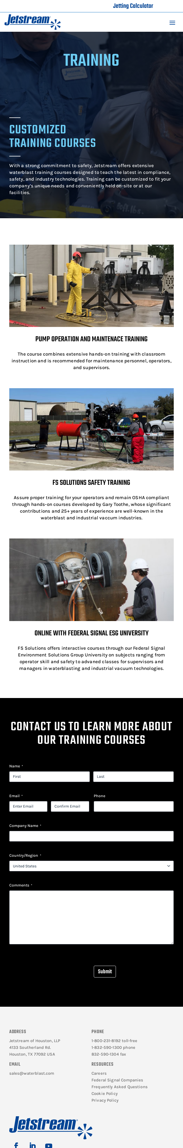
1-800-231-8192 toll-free (115, 1040)
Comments (20, 885)
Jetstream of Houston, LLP (34, 1040)
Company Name (25, 825)
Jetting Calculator (133, 6)
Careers (99, 1073)
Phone (99, 796)
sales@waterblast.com (31, 1073)
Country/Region (25, 855)
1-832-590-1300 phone (113, 1047)
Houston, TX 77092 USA (32, 1054)
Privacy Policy (105, 1100)
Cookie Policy (105, 1093)
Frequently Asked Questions (120, 1086)
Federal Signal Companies (117, 1080)
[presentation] (52, 966)
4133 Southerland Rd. (30, 1047)
